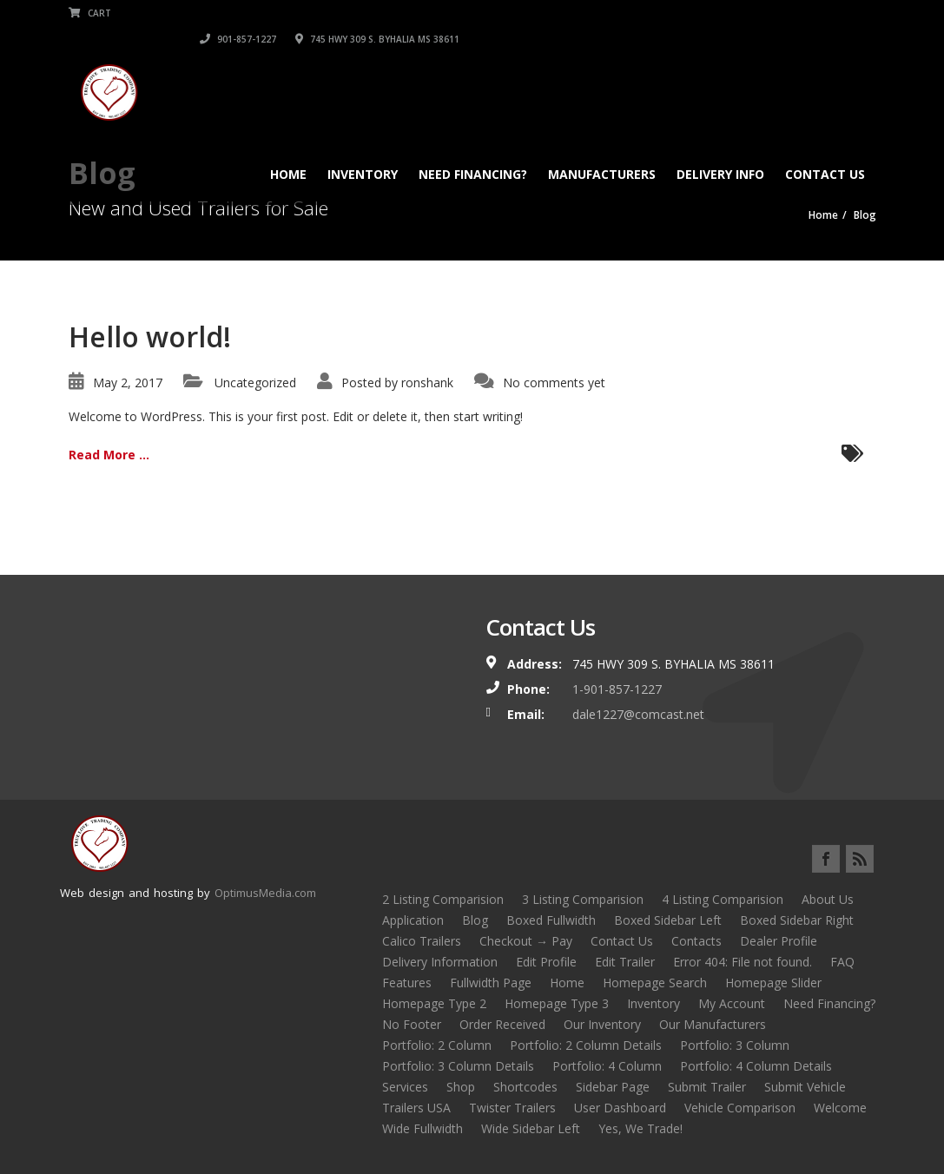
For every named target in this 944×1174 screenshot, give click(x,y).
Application (413, 920)
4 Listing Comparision (722, 899)
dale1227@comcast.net (638, 714)
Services (405, 1086)
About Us (828, 899)
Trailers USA (416, 1107)
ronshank (427, 382)
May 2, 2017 (127, 382)
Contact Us (825, 148)
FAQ (842, 961)
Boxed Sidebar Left (668, 920)
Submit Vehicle (805, 1086)
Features (407, 982)
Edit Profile (546, 961)
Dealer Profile (778, 941)
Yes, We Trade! (640, 1128)
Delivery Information (440, 961)
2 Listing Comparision (443, 899)
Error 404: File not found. (742, 961)
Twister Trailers (512, 1107)
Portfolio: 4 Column (607, 1066)
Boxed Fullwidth (551, 920)
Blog (475, 920)
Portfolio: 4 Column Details (756, 1066)
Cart (90, 13)
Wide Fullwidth (422, 1128)
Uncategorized (255, 382)
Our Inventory (602, 1024)
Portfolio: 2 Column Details (586, 1045)
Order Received (502, 1024)
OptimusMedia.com (265, 892)
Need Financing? (473, 148)
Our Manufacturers (712, 1024)
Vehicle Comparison (739, 1107)
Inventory (362, 148)
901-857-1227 (655, 13)
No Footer (411, 1024)
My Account (731, 1003)
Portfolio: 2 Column (437, 1045)
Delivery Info (720, 148)
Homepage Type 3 (557, 1003)
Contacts (696, 941)
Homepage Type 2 (434, 1003)
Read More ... (109, 454)
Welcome (840, 1107)
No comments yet (554, 382)
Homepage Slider (773, 982)
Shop (460, 1086)
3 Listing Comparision (583, 899)
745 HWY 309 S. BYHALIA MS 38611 (794, 13)
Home (288, 148)
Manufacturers (602, 148)
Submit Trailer (707, 1086)
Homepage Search (655, 982)
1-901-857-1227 (617, 689)
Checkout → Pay (525, 941)
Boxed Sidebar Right (797, 920)
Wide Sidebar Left (530, 1128)
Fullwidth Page (490, 982)
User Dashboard (620, 1107)
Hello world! (150, 336)
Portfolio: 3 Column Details (458, 1066)
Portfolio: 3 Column (734, 1045)
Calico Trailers (421, 941)
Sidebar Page (613, 1086)
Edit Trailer (625, 961)
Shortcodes (525, 1086)
